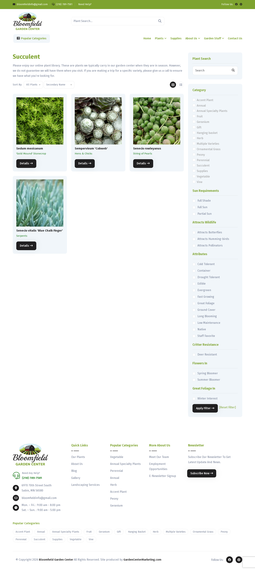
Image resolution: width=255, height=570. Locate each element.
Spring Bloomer (207, 375)
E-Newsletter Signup (162, 478)
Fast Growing (205, 298)
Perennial (203, 162)
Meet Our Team (159, 458)
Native (201, 331)
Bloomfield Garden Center (56, 561)
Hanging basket (207, 134)
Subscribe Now (201, 475)
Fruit (200, 118)
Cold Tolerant (206, 266)
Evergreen (204, 292)
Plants (159, 40)
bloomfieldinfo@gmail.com (30, 4)
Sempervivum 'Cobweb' (91, 150)
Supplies (176, 40)
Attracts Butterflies (209, 234)
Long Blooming (207, 318)
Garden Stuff (212, 40)
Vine (199, 183)
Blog (74, 472)
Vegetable (203, 178)
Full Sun (202, 209)
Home (147, 40)
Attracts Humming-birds (213, 240)
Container (203, 272)
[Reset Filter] (227, 409)
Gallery (75, 479)
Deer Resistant (207, 356)
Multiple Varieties (208, 145)
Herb (200, 140)
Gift (199, 129)
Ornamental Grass (208, 151)
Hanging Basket (137, 533)
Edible (201, 285)
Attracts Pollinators (210, 247)
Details (26, 165)
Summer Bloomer (208, 381)
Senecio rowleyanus (147, 150)
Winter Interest (207, 400)
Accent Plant (205, 102)
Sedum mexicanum (29, 150)
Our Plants (78, 458)
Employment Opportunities (158, 468)
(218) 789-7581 (62, 4)
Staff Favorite (206, 337)
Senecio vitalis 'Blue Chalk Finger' (39, 232)
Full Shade (204, 202)
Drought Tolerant (208, 279)
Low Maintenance (208, 324)
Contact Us (235, 40)
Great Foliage (205, 305)
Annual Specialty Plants (212, 113)
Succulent (203, 167)
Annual (201, 107)
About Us (191, 40)
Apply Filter (205, 410)
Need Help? (85, 4)
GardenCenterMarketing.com (142, 561)
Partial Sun (204, 215)
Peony (201, 156)
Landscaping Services (85, 486)
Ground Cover (206, 311)
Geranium (203, 123)
